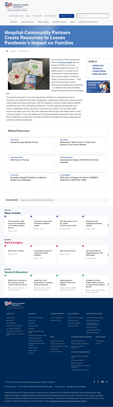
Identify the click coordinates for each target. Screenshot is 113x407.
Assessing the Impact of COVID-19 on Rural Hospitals (43, 253)
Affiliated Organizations (80, 352)
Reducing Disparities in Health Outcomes (36, 344)
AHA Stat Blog (54, 349)
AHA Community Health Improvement (77, 347)
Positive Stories (99, 71)
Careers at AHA (10, 317)
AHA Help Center (50, 16)
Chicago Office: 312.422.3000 (14, 325)
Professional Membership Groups (80, 370)
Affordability (31, 323)
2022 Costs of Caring (67, 251)
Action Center (32, 320)
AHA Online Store (11, 323)
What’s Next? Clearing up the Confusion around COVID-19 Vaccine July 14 (17, 282)
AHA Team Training (91, 327)
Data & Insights (43, 22)
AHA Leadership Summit (93, 320)
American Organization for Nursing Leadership (80, 366)
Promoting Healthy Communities (80, 343)
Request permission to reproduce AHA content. (68, 401)
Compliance (31, 328)
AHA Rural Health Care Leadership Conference (92, 323)
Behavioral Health (33, 325)
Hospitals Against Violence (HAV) (37, 335)
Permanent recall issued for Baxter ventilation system (43, 223)
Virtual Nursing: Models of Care (24, 142)
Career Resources (27, 22)
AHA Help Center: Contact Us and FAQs (15, 334)
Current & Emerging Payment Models (36, 331)
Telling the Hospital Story (77, 341)
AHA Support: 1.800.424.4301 (14, 331)
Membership (9, 320)
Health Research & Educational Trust (79, 356)
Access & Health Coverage (35, 317)
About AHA (10, 313)
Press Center (37, 16)
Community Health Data (74, 323)
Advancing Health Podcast (57, 343)
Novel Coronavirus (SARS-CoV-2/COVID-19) (37, 200)
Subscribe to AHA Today (56, 341)
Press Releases (100, 341)
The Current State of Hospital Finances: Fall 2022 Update (94, 253)
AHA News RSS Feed (56, 351)
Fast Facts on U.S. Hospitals (75, 317)
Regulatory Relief (33, 347)
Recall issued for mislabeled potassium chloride (94, 223)
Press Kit (98, 343)
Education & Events (59, 22)
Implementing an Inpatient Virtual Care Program (67, 282)
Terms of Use (60, 386)
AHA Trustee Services (77, 363)
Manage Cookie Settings (76, 386)
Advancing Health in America (81, 337)
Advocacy (13, 22)
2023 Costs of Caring (19, 160)
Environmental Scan (73, 320)
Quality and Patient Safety (35, 340)
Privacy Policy (10, 386)
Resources (13, 51)
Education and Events (94, 313)
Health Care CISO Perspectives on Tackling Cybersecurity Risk (43, 282)
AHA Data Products (73, 325)
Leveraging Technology (34, 338)
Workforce (31, 353)
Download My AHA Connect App (59, 346)
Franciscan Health (65, 62)
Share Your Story (100, 74)
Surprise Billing (32, 350)
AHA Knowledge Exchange (93, 330)
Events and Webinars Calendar (94, 317)
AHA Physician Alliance (77, 360)
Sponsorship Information (93, 332)
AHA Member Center (16, 16)
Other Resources (23, 51)
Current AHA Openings (56, 317)
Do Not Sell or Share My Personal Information (35, 386)
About (28, 16)
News (72, 22)
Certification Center (55, 320)
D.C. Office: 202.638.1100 (13, 328)
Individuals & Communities (88, 22)
